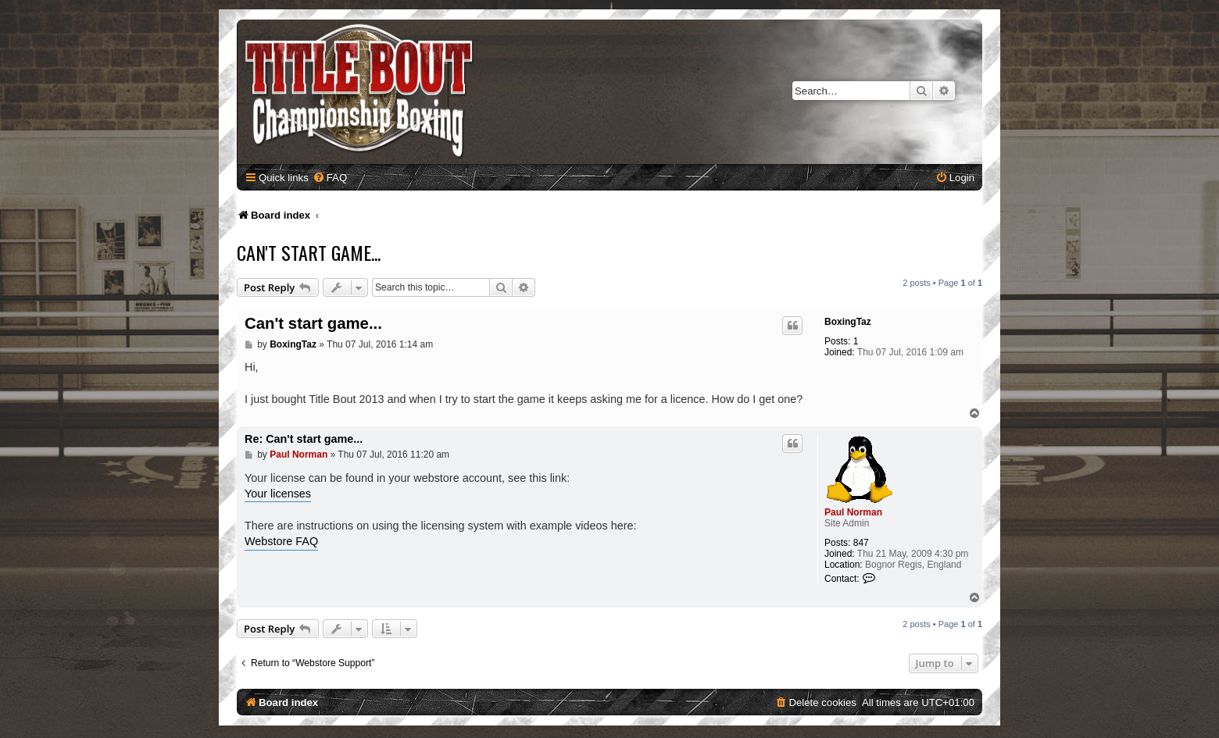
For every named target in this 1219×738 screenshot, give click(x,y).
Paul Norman (853, 512)
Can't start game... (309, 252)
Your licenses (278, 493)
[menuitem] (330, 177)
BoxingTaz (847, 321)
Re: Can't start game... (304, 439)
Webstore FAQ (281, 541)
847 (861, 542)
